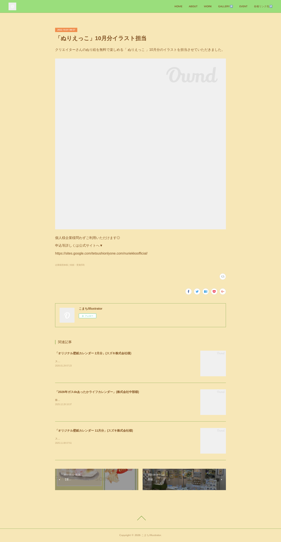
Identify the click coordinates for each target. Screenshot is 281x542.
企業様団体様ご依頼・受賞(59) (70, 265)
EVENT (243, 6)
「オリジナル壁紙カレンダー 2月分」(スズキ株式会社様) (93, 353)
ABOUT (193, 6)
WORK (208, 6)
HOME (178, 6)
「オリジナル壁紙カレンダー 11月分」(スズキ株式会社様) (94, 430)
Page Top (140, 518)
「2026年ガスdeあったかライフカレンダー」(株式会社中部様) (97, 392)
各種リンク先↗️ (263, 6)
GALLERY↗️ (225, 6)
